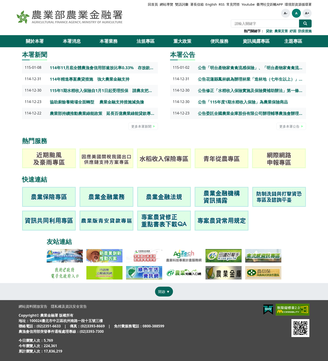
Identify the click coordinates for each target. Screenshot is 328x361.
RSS (222, 4)
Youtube (248, 4)
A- (285, 13)
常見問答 (233, 4)
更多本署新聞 (141, 126)
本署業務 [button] (109, 41)
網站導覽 (166, 4)
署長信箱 (197, 4)
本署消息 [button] (72, 41)
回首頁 (153, 4)
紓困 (293, 31)
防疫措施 (305, 31)
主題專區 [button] (293, 41)
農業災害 (281, 31)
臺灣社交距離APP (269, 4)
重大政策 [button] (182, 41)
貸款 (269, 31)
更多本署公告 (289, 126)
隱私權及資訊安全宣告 (69, 306)
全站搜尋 (305, 23)
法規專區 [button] (146, 41)
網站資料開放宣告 (33, 306)
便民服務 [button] (219, 41)
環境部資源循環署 (298, 4)
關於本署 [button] (35, 41)
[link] (49, 197)
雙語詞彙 (181, 4)
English (211, 4)
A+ (307, 13)
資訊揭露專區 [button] (256, 41)
